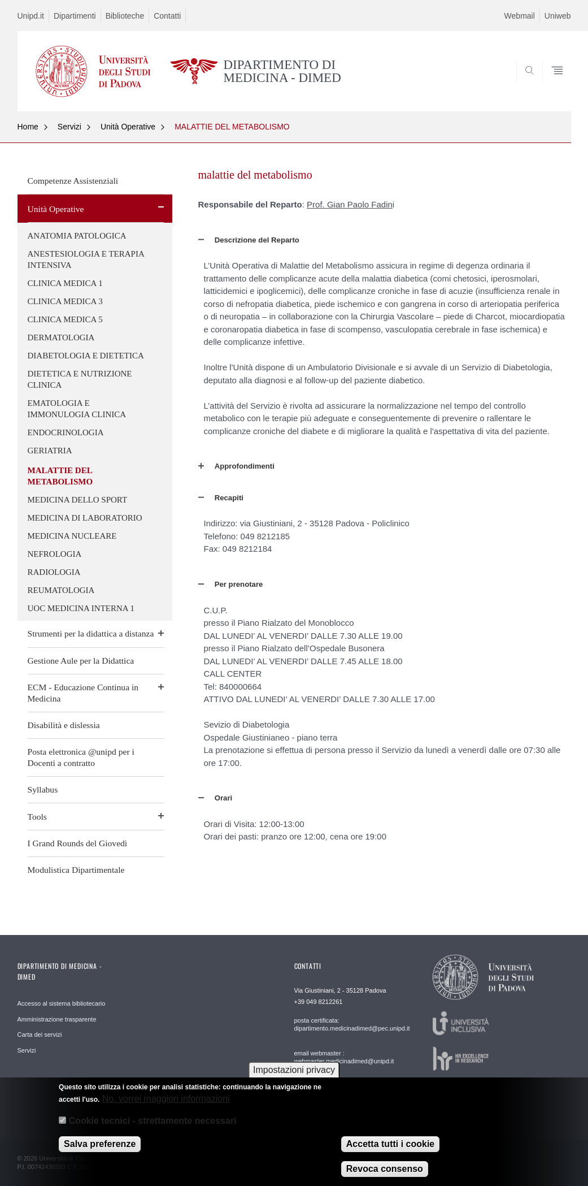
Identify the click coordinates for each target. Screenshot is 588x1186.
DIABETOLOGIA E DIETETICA (86, 355)
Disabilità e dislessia (64, 725)
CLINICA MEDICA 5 (65, 319)
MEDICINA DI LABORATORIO (85, 517)
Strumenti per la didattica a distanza (91, 633)
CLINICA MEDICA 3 (65, 301)
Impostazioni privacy (294, 1076)
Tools (37, 816)
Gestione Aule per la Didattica (81, 660)
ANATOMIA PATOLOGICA (77, 235)
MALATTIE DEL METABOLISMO (232, 126)
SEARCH (523, 84)
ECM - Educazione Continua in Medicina (83, 692)
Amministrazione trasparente (57, 1019)
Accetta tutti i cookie (390, 1150)
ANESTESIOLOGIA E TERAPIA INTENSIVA (86, 259)
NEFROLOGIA (55, 554)
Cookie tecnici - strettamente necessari (153, 1126)
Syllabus (43, 789)
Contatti (167, 15)
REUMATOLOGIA (61, 590)
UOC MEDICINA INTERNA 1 (81, 608)
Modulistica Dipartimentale (76, 870)
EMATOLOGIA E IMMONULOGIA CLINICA (77, 409)
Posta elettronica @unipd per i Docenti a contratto (81, 757)
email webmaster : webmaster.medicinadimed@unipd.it (344, 1057)
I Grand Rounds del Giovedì (78, 843)
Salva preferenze (100, 1150)
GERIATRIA (50, 450)
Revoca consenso (384, 1175)
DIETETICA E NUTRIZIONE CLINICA (80, 379)
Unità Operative (128, 126)
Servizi (69, 126)
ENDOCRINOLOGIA (66, 432)
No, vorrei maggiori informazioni (166, 1105)
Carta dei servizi (40, 1034)
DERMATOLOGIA (61, 337)
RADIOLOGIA (54, 572)
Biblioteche (125, 15)
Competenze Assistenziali (73, 180)
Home (28, 126)
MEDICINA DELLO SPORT (78, 499)
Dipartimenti (75, 15)
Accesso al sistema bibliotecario (62, 1003)
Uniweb (558, 15)
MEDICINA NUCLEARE (72, 535)
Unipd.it (31, 15)
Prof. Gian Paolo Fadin (350, 204)
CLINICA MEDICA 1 (65, 283)
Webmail (519, 15)
